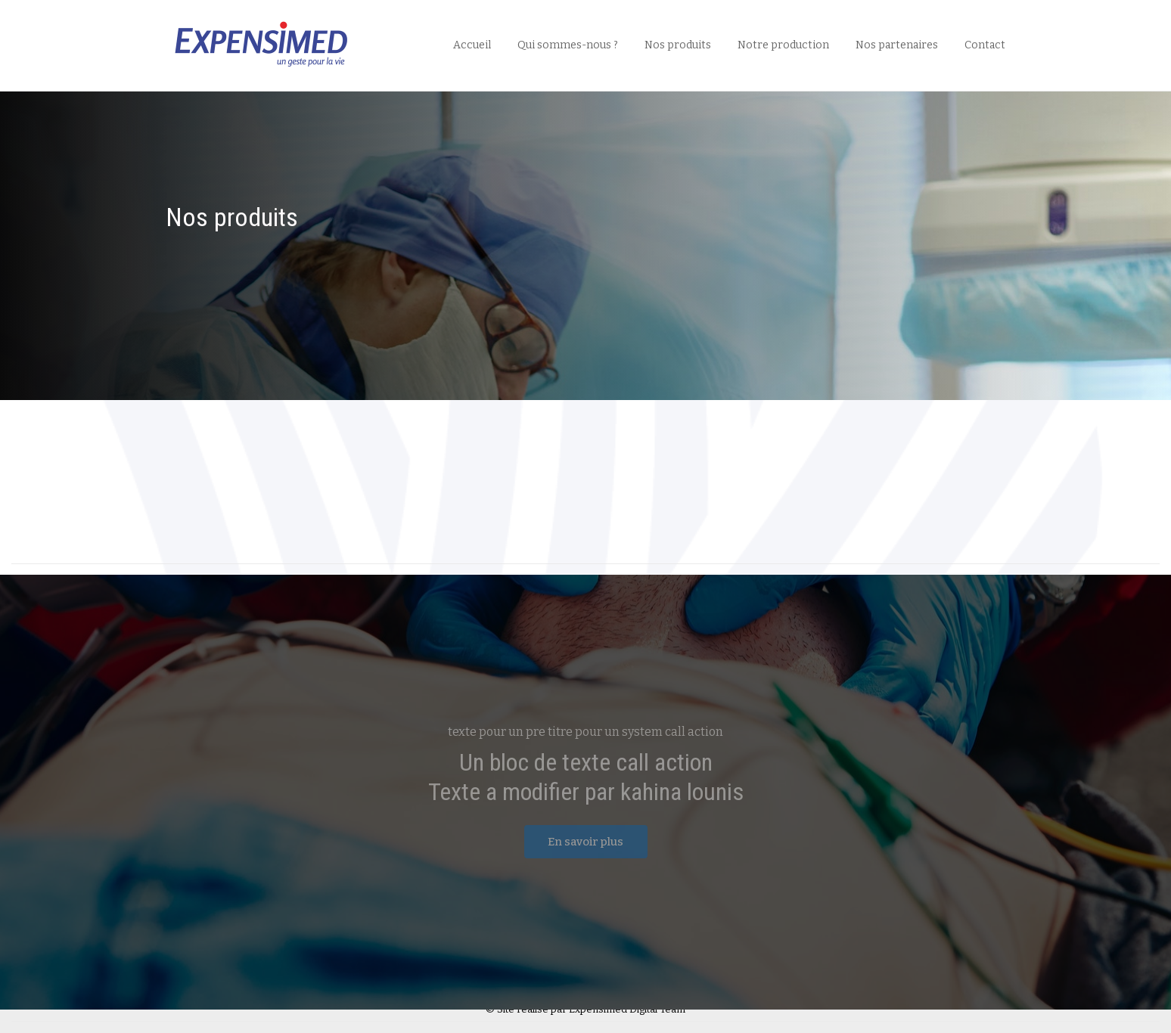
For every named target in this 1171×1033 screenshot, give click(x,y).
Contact (984, 45)
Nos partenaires (897, 45)
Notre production (783, 45)
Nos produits (678, 45)
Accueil (472, 45)
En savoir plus (585, 841)
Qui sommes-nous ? (567, 45)
